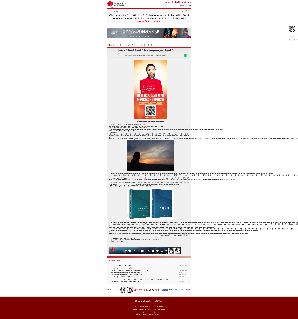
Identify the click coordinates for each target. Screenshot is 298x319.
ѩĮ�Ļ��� (111, 45)
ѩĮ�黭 (178, 15)
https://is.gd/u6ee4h (117, 241)
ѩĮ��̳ (118, 15)
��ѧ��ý (127, 15)
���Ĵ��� (151, 18)
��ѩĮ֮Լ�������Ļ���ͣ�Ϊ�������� (128, 274)
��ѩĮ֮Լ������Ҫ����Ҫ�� (124, 277)
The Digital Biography (184, 290)
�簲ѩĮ (111, 15)
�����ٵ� (164, 18)
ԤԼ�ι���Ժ (156, 21)
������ (139, 18)
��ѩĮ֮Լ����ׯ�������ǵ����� (126, 281)
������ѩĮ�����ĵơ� (151, 15)
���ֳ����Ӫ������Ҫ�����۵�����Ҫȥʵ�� (131, 270)
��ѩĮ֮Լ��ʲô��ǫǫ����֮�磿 (123, 268)
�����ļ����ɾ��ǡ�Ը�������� (127, 272)
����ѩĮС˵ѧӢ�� (178, 18)
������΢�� (185, 55)
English (177, 2)
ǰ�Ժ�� (186, 15)
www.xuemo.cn (143, 55)
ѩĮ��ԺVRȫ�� (143, 21)
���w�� (168, 2)
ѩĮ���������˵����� (123, 265)
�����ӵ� (118, 18)
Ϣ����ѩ (169, 15)
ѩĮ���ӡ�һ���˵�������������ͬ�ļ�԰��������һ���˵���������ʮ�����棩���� (143, 279)
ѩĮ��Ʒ (136, 15)
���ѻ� (128, 18)
